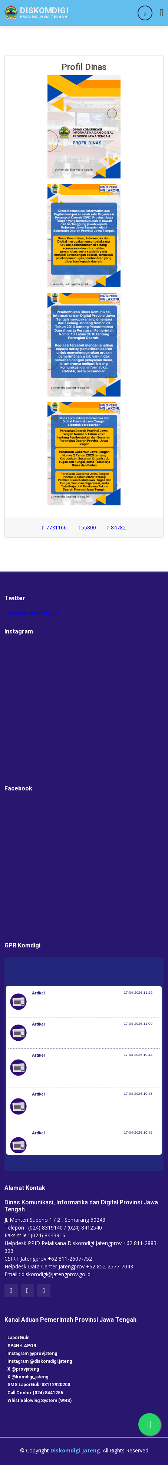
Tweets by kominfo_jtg (31, 612)
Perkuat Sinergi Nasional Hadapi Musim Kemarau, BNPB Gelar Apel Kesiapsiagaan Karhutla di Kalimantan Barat (90, 1110)
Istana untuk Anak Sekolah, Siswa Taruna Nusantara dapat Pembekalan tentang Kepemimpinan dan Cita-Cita (92, 1149)
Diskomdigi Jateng (75, 1450)
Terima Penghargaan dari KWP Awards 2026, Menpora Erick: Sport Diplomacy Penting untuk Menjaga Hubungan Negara (95, 1071)
